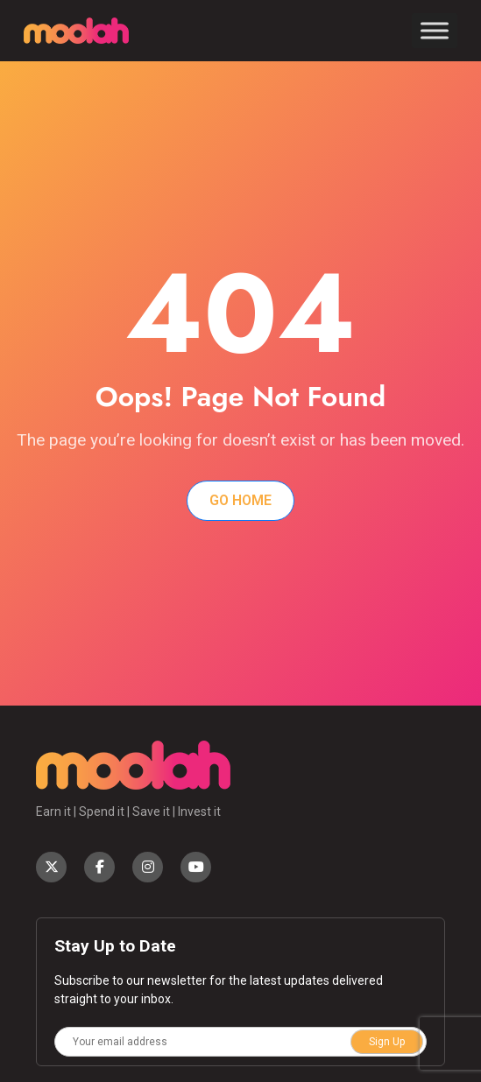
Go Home (240, 500)
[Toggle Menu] (435, 30)
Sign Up (387, 1042)
